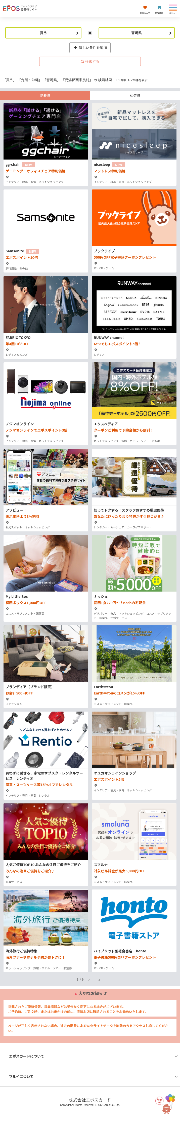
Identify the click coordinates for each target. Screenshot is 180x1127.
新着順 (45, 95)
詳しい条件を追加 (90, 47)
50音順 (135, 95)
